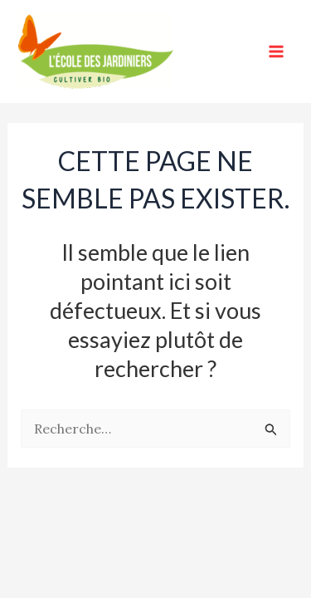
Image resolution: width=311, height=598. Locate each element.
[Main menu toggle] (276, 51)
